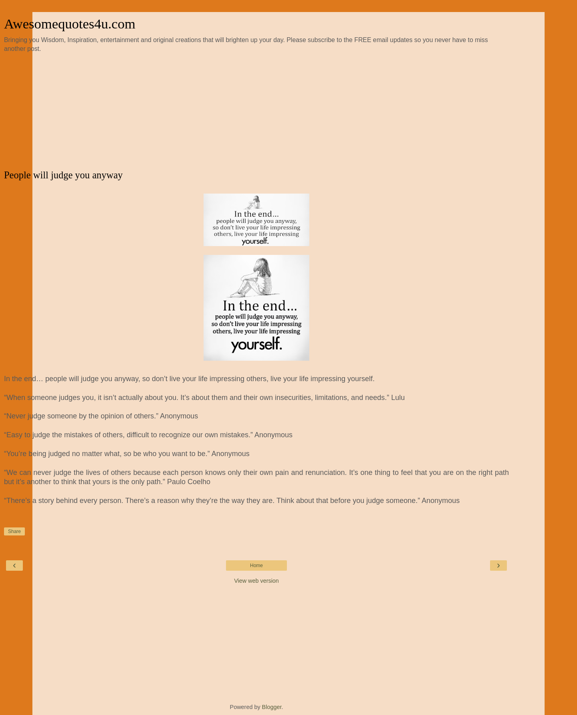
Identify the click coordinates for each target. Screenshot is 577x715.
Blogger (272, 707)
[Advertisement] (256, 111)
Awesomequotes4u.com (69, 23)
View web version (256, 581)
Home (256, 565)
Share (14, 531)
